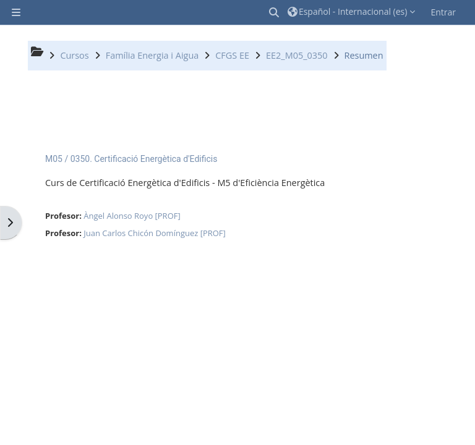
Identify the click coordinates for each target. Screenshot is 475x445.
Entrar (443, 12)
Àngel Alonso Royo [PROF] (131, 215)
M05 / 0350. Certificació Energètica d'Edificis (131, 159)
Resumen (363, 55)
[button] (274, 12)
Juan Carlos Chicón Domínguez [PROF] (154, 233)
